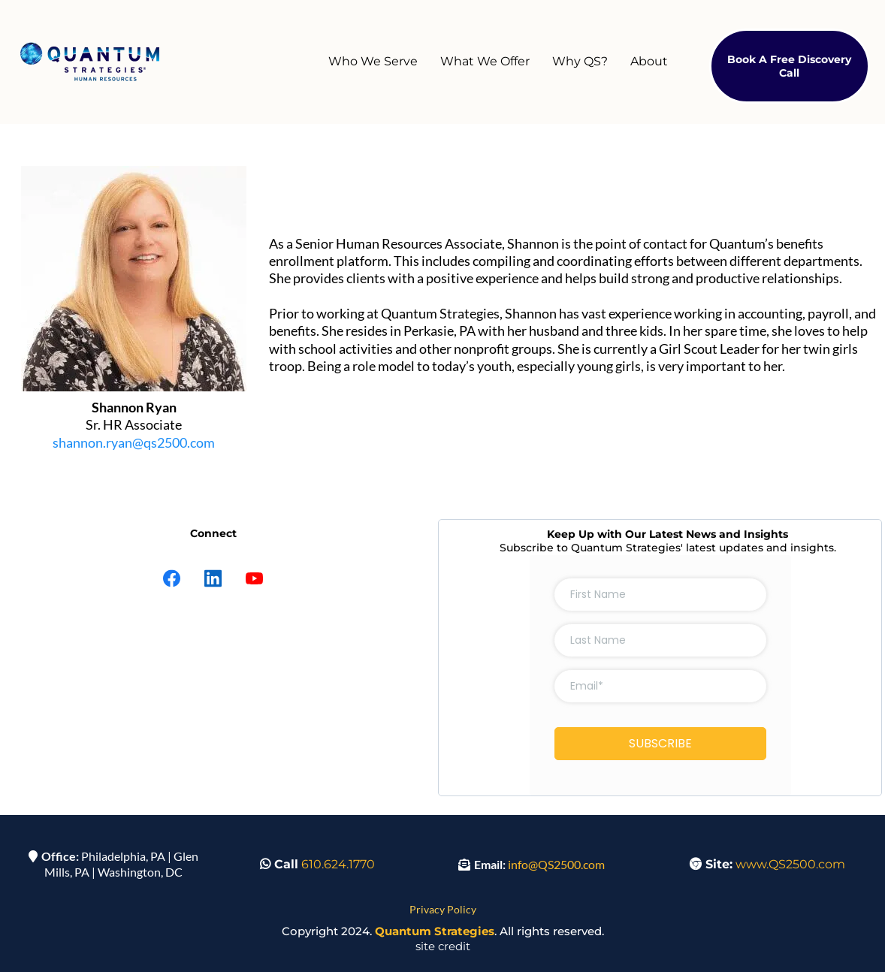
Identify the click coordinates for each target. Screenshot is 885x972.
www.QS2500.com (790, 864)
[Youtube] (254, 578)
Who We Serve (373, 61)
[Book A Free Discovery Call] (789, 66)
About (649, 61)
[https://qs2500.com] (90, 62)
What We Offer (485, 61)
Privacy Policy (442, 909)
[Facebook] (171, 578)
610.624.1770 (338, 864)
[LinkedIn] (213, 578)
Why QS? (580, 61)
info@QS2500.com (556, 864)
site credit (442, 946)
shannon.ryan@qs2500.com (134, 442)
